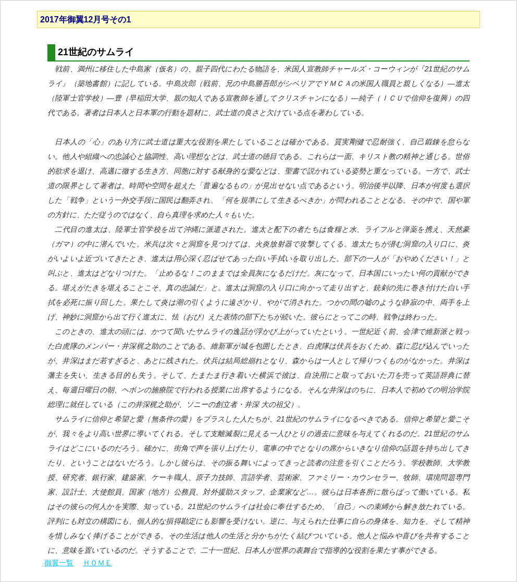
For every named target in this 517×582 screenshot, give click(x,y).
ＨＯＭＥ (97, 563)
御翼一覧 (58, 563)
